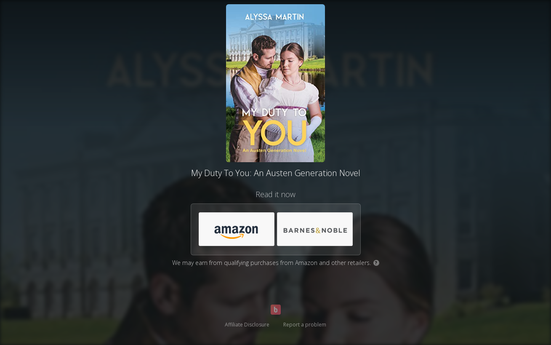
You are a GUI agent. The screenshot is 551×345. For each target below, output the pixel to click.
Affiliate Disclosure (247, 324)
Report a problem (304, 324)
